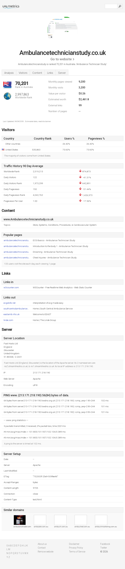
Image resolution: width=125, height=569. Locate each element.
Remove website (45, 551)
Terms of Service (77, 551)
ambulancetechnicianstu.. (16, 240)
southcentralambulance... (16, 308)
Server (62, 72)
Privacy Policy (76, 547)
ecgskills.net (9, 303)
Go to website (61, 59)
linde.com (8, 320)
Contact (42, 547)
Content (37, 72)
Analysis (9, 72)
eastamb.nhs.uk (12, 314)
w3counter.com (11, 287)
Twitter (103, 547)
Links (50, 72)
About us (42, 544)
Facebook (105, 544)
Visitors (23, 72)
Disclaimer (74, 544)
